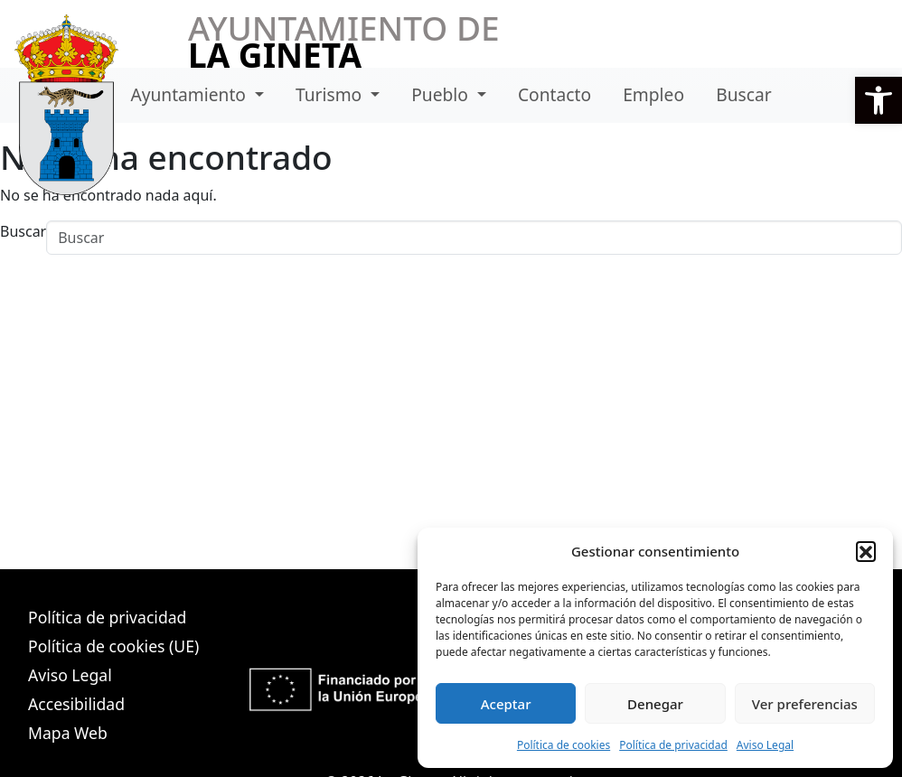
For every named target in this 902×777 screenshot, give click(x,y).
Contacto (554, 94)
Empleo (653, 94)
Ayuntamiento (190, 94)
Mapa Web (68, 733)
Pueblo (442, 94)
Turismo (331, 94)
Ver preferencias (805, 704)
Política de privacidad (673, 745)
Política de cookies (563, 745)
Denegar (655, 704)
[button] (878, 100)
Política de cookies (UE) (113, 646)
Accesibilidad (76, 704)
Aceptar (506, 704)
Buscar (743, 94)
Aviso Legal (765, 745)
